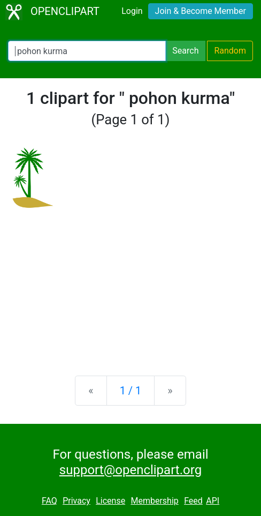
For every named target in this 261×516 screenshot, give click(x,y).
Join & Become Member (200, 11)
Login (131, 11)
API (212, 501)
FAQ (49, 501)
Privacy (76, 501)
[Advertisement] (130, 283)
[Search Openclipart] (87, 51)
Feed (193, 501)
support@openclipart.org (130, 469)
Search (185, 51)
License (110, 501)
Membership (154, 501)
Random (230, 51)
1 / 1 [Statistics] (131, 390)
